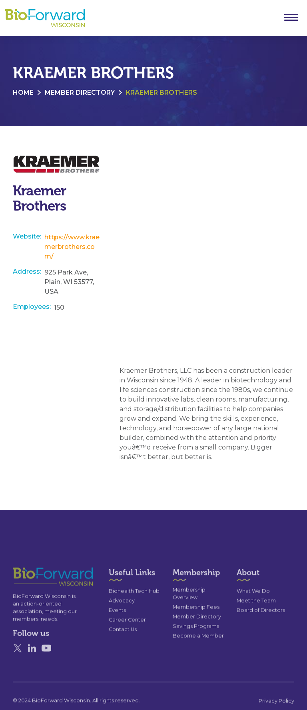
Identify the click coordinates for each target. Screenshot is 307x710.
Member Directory (80, 92)
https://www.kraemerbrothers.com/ (72, 246)
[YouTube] (46, 663)
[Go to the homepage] (38, 591)
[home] (45, 18)
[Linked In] (32, 663)
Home (23, 92)
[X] (17, 663)
